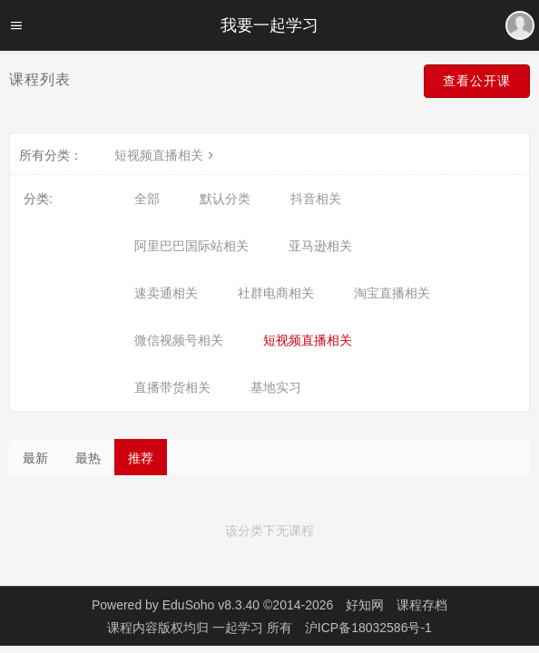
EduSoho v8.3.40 (211, 605)
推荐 (140, 458)
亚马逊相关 (320, 246)
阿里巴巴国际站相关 (191, 246)
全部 (147, 198)
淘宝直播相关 (392, 293)
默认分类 (225, 198)
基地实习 (275, 387)
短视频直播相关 (166, 155)
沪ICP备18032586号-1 (368, 627)
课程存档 (422, 605)
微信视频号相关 (178, 340)
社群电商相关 (276, 293)
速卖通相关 (166, 293)
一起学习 (239, 627)
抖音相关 (315, 198)
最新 (35, 458)
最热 (88, 458)
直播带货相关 (172, 387)
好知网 (365, 605)
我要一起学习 (269, 25)
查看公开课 (477, 80)
